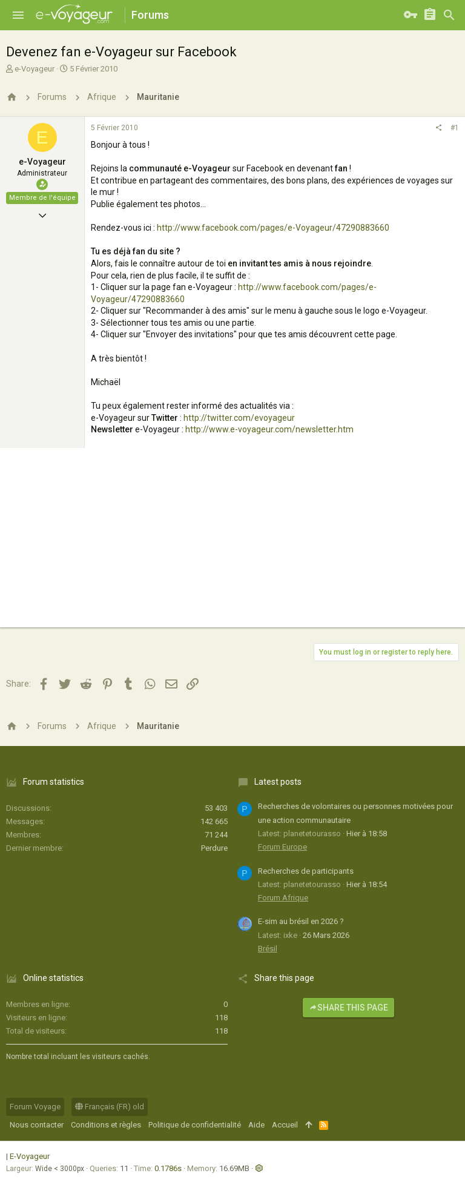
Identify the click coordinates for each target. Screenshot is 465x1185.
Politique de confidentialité (194, 1124)
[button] (18, 15)
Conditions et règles (106, 1124)
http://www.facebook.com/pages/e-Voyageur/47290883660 (273, 228)
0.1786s (168, 1168)
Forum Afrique (283, 897)
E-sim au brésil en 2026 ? (301, 921)
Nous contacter (37, 1124)
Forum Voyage (35, 1106)
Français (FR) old (109, 1106)
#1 (454, 128)
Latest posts (278, 782)
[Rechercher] (449, 15)
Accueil (285, 1124)
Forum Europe (282, 846)
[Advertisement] (232, 542)
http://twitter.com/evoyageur (239, 418)
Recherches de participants (306, 871)
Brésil (267, 948)
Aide (256, 1124)
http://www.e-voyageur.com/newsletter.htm (269, 429)
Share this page (348, 1007)
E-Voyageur (30, 1156)
